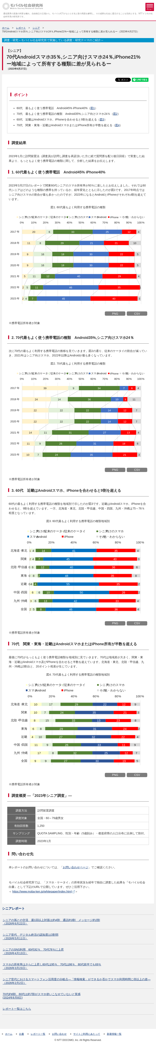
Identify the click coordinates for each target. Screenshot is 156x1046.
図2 (115, 113)
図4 (117, 125)
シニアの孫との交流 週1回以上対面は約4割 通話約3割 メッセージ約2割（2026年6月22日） (51, 921)
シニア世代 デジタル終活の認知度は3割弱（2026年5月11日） (30, 936)
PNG (115, 313)
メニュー (149, 7)
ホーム (5, 27)
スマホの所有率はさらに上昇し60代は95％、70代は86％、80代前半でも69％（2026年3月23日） (52, 966)
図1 (92, 108)
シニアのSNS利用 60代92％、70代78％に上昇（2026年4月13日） (33, 951)
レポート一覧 (38, 1034)
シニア (36, 27)
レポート (21, 27)
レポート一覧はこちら (17, 1008)
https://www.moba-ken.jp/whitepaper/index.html (42, 891)
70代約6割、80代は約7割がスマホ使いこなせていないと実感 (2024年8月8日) (41, 995)
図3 (102, 119)
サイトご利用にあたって (86, 1034)
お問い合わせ (59, 1034)
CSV (137, 313)
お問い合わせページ (75, 867)
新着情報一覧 (114, 1034)
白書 (21, 1034)
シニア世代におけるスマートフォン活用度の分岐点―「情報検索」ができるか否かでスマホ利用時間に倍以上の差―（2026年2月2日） (77, 981)
